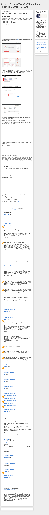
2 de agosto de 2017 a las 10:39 (9, 317)
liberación (19, 154)
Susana (5, 471)
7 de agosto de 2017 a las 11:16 (9, 463)
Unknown (6, 288)
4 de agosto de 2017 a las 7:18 (9, 442)
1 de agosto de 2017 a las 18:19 (9, 265)
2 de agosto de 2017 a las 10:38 (9, 309)
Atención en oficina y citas (40, 42)
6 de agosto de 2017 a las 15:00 (9, 449)
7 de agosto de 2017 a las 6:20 (9, 455)
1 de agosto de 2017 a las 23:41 (9, 277)
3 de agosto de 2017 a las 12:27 (9, 379)
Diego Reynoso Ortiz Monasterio (10, 225)
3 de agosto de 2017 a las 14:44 (9, 409)
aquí (17, 183)
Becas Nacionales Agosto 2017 (10, 209)
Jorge (5, 356)
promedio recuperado (9, 138)
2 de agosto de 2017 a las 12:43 (9, 332)
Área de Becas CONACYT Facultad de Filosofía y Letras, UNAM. (21, 5)
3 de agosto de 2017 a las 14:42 (9, 403)
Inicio (18, 508)
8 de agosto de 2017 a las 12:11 (9, 475)
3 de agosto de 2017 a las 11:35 (9, 364)
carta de (17, 154)
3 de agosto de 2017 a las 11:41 (9, 372)
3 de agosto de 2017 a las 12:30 (9, 393)
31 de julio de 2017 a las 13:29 (9, 223)
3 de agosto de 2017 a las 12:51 (9, 398)
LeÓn (5, 374)
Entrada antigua (29, 508)
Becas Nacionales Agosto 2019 (41, 44)
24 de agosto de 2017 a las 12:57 (9, 489)
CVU (18, 39)
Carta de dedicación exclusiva (5, 147)
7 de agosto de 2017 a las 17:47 (9, 469)
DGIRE (25, 142)
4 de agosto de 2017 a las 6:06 (9, 437)
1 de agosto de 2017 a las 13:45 (9, 238)
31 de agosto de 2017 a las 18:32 (9, 501)
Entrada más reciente (6, 508)
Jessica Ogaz (6, 457)
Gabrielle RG (6, 296)
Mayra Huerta (6, 214)
